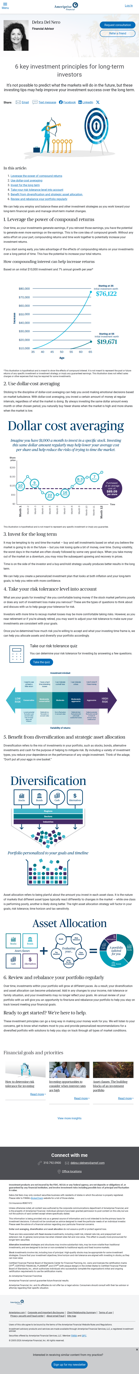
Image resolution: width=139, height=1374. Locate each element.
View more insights (69, 1118)
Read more (37, 1094)
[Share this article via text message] (44, 103)
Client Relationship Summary (81, 1312)
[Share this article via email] (22, 103)
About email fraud (55, 1316)
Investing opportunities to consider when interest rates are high (67, 1086)
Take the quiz (41, 662)
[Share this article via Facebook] (67, 102)
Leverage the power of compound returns (36, 176)
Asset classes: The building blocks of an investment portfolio (110, 1086)
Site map (71, 1316)
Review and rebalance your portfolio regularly (39, 199)
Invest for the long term (25, 185)
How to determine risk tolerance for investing (19, 1084)
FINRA (74, 1335)
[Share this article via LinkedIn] (85, 102)
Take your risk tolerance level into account (37, 189)
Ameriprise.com (17, 1312)
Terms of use (105, 1312)
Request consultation (117, 25)
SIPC (84, 1335)
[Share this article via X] (98, 102)
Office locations (69, 1171)
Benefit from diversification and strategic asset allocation (47, 194)
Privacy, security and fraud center (27, 1316)
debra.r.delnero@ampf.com (88, 1163)
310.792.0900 (52, 1163)
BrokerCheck (37, 1198)
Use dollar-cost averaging (26, 180)
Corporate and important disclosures (46, 1312)
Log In (129, 5)
